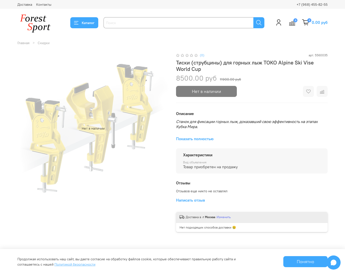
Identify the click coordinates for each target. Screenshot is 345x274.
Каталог (84, 23)
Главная (23, 43)
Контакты (43, 4)
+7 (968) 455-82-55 (312, 4)
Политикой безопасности (74, 264)
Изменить (224, 217)
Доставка (24, 4)
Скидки (44, 43)
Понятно (305, 261)
